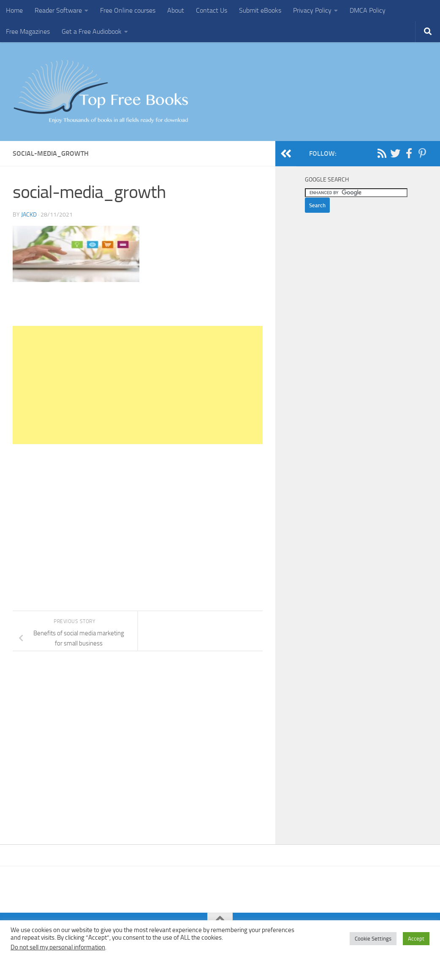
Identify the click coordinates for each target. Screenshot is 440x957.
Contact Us (211, 10)
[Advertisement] (138, 385)
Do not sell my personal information (58, 947)
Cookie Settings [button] (373, 938)
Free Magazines (28, 31)
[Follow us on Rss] (382, 153)
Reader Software (58, 10)
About (175, 10)
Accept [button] (416, 938)
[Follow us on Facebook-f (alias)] (409, 153)
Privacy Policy (312, 10)
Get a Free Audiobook (92, 31)
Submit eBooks (260, 10)
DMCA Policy (368, 10)
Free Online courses (127, 10)
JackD (29, 214)
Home (14, 10)
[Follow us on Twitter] (395, 153)
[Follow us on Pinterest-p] (422, 153)
